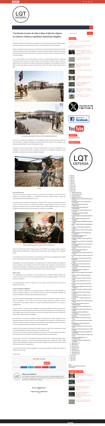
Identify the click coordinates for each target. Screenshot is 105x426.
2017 (71, 185)
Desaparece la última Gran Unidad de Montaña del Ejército (83, 388)
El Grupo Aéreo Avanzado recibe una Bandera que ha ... (80, 304)
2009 (71, 360)
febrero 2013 (75, 352)
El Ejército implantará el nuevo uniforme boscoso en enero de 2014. (84, 78)
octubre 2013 (75, 195)
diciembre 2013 (75, 192)
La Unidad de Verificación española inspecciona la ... (79, 213)
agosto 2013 (75, 343)
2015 (71, 188)
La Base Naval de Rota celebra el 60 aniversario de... (79, 208)
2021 (71, 178)
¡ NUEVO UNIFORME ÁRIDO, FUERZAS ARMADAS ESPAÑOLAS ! (83, 84)
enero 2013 (74, 354)
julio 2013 (74, 344)
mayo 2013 (74, 347)
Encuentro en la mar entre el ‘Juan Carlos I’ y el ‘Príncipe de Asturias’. (84, 90)
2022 (71, 177)
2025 (71, 175)
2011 (71, 357)
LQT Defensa (72, 367)
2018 (71, 183)
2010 (71, 358)
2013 (71, 191)
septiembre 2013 (76, 197)
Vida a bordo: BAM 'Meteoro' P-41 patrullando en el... (79, 338)
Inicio (70, 364)
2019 (71, 181)
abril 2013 (74, 349)
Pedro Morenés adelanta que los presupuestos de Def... (79, 236)
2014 (71, 189)
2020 (71, 180)
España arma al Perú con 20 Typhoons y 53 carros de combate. (83, 65)
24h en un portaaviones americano (77, 366)
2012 (71, 355)
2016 (71, 186)
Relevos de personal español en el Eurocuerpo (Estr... (79, 250)
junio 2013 (74, 346)
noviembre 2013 (76, 194)
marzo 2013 (75, 350)
